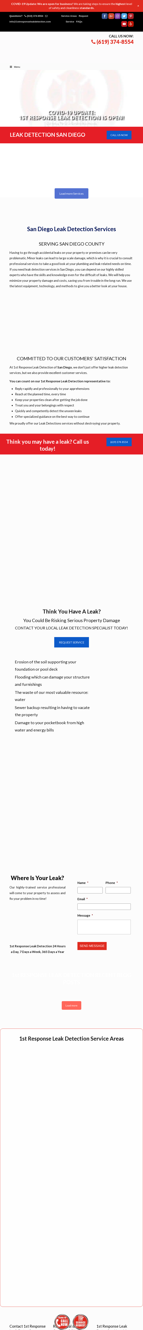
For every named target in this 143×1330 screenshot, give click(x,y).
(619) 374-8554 (35, 16)
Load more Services (71, 193)
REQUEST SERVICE (71, 642)
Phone (112, 883)
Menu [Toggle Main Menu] (14, 67)
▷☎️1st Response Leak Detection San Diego (75, 47)
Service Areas (69, 16)
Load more (71, 1005)
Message (85, 915)
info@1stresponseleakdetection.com (30, 21)
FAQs (79, 21)
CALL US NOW (119, 135)
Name (82, 883)
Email (82, 899)
